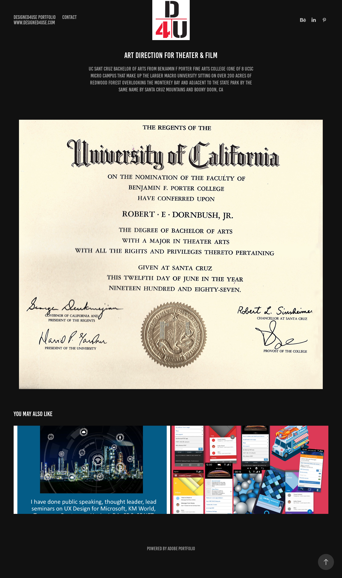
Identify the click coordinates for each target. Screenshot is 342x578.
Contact (69, 17)
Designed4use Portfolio (35, 17)
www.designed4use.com (34, 22)
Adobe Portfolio (181, 548)
